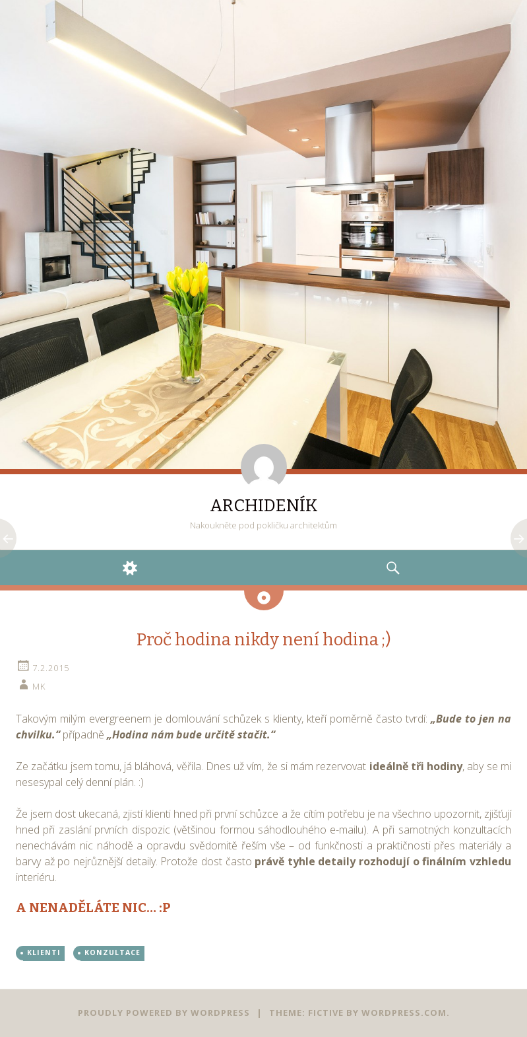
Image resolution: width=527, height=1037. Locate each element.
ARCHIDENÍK (264, 505)
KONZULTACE (112, 952)
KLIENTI (44, 952)
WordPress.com (404, 1013)
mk (39, 686)
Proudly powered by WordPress (164, 1013)
